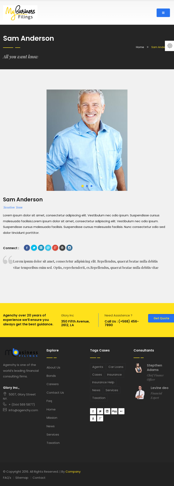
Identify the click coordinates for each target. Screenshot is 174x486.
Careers (53, 384)
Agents (97, 367)
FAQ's (7, 477)
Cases (97, 374)
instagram (69, 248)
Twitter (34, 248)
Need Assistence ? (118, 315)
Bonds (51, 376)
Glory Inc (67, 315)
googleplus (55, 248)
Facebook (27, 248)
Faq (49, 401)
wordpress (62, 248)
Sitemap (21, 477)
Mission (52, 418)
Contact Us (55, 392)
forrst (93, 418)
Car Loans (115, 367)
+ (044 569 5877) (19, 404)
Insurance (114, 374)
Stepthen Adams (154, 367)
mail (48, 248)
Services (53, 434)
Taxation (53, 443)
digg (114, 411)
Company (73, 471)
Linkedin (41, 248)
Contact (39, 477)
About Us (53, 367)
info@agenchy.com (20, 410)
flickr (121, 411)
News (51, 426)
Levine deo (160, 388)
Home (140, 47)
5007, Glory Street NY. (19, 396)
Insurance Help (103, 382)
